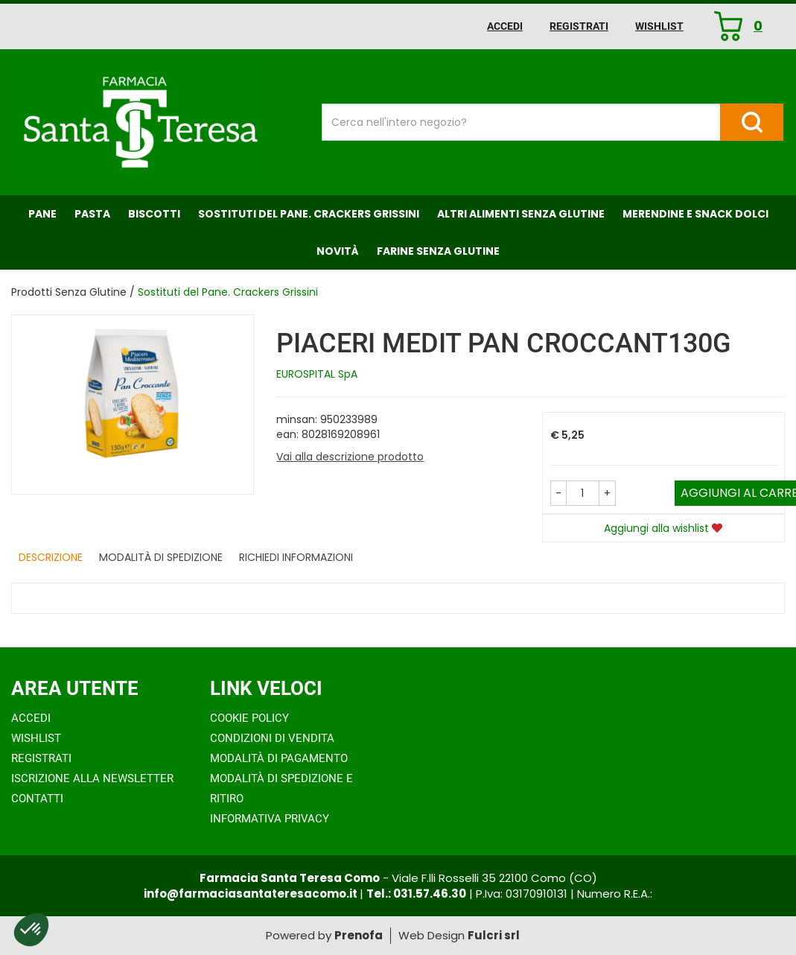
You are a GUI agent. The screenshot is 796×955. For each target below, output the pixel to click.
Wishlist (659, 26)
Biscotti (154, 213)
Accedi (505, 26)
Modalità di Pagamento (279, 758)
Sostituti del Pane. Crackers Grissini (308, 213)
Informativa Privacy (269, 818)
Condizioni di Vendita (272, 738)
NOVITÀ (337, 251)
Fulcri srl (494, 935)
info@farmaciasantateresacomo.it (252, 893)
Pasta (92, 213)
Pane (42, 213)
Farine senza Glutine (438, 251)
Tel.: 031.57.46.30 (416, 893)
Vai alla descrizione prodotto (350, 456)
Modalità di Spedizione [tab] (161, 557)
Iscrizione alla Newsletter (92, 778)
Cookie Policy (249, 718)
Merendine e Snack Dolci (695, 213)
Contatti (37, 798)
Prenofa (358, 935)
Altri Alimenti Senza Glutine (521, 213)
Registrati (579, 26)
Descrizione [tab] (51, 557)
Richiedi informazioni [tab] (296, 557)
